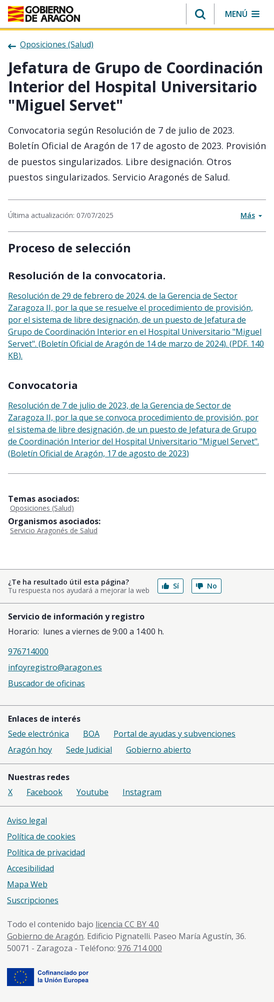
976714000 (28, 651)
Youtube (92, 792)
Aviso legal (27, 820)
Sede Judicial (89, 749)
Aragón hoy (30, 749)
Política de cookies (41, 836)
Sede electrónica (38, 733)
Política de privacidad (46, 852)
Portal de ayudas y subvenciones (175, 733)
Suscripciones (32, 900)
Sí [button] (170, 586)
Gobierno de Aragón (45, 936)
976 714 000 (140, 948)
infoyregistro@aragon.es (55, 667)
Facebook (44, 792)
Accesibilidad (30, 868)
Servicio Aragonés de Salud (54, 530)
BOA (91, 733)
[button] (200, 14)
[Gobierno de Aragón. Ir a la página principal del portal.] (44, 14)
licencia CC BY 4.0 (127, 924)
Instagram (142, 792)
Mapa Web (27, 884)
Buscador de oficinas (46, 683)
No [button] (206, 586)
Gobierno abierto (158, 749)
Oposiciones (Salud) (42, 508)
